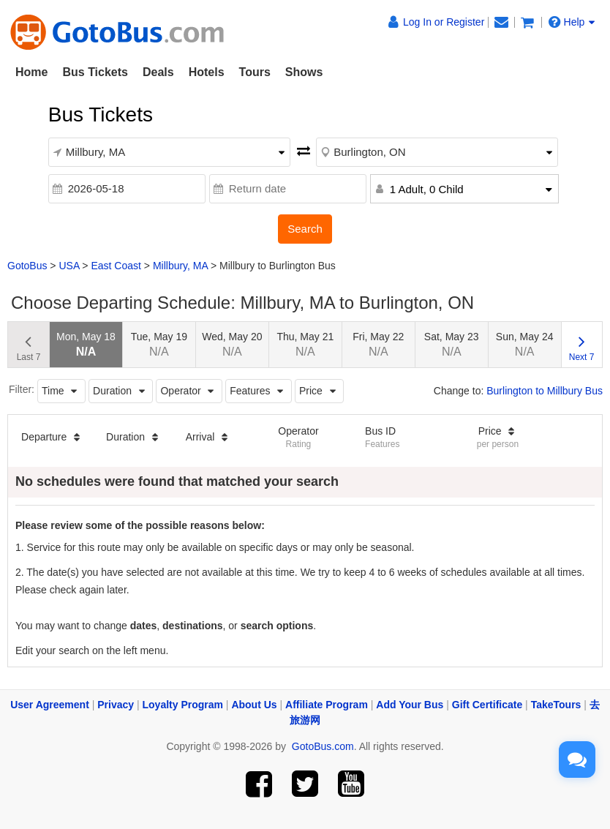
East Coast (115, 265)
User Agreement (49, 704)
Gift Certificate (487, 704)
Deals (158, 72)
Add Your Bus (409, 704)
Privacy (115, 704)
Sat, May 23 (451, 344)
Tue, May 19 (159, 344)
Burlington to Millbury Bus (544, 391)
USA (69, 265)
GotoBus (27, 265)
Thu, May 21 (305, 344)
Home (31, 72)
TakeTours (556, 704)
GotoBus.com (323, 746)
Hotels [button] (207, 72)
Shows (304, 72)
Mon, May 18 (86, 344)
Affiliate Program (326, 704)
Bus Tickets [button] (95, 72)
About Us (253, 704)
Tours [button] (255, 72)
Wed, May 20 (232, 344)
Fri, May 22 (378, 344)
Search (305, 228)
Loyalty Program (183, 704)
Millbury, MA (180, 265)
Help (572, 22)
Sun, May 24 (525, 344)
